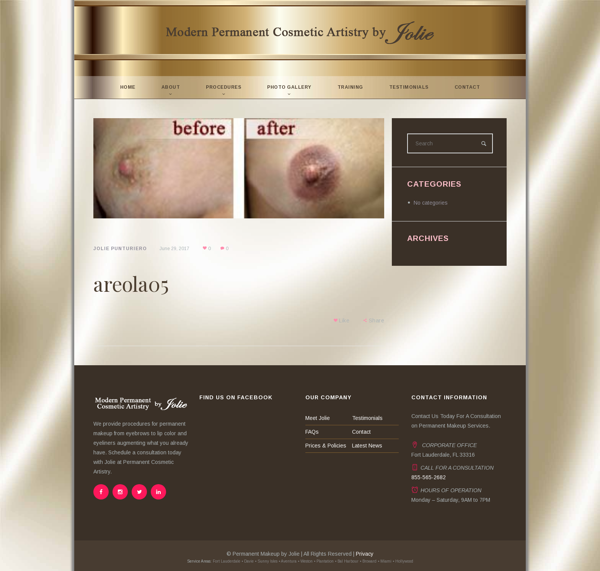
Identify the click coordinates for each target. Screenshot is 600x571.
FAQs (312, 432)
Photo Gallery (289, 87)
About (170, 87)
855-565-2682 (428, 477)
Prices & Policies (325, 445)
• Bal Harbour (347, 561)
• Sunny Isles (266, 561)
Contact (467, 87)
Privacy (364, 554)
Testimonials (409, 87)
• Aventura (288, 561)
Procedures (223, 87)
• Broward (368, 561)
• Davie (247, 561)
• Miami (384, 561)
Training (350, 87)
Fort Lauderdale (226, 561)
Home (127, 87)
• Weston (305, 561)
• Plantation (324, 561)
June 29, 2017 (174, 248)
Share (377, 320)
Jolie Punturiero (120, 248)
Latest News (367, 445)
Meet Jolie (317, 418)
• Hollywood (403, 561)
